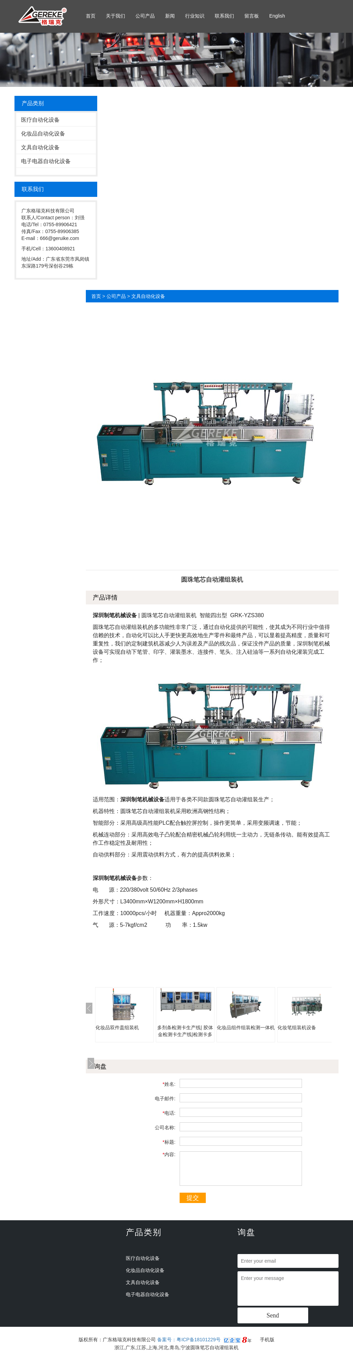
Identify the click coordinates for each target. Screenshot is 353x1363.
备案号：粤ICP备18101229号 (189, 1339)
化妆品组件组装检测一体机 (246, 1027)
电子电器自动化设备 (46, 161)
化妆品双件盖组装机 (117, 1027)
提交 (192, 1197)
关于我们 (115, 16)
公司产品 (145, 16)
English (277, 16)
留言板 (251, 16)
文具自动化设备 (40, 147)
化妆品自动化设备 (43, 134)
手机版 (267, 1339)
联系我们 (224, 16)
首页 (90, 16)
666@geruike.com (59, 238)
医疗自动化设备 (40, 120)
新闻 (170, 16)
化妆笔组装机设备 (297, 1027)
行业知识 (194, 16)
